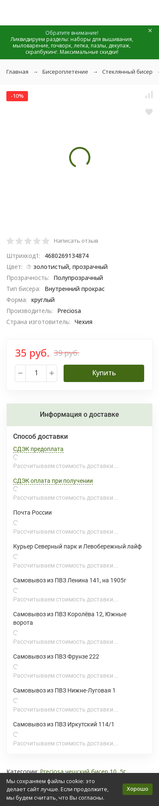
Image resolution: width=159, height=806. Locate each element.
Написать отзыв (76, 240)
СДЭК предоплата (38, 449)
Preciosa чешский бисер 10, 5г (83, 771)
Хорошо (137, 788)
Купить (104, 372)
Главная (17, 71)
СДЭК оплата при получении (53, 480)
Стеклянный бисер (127, 71)
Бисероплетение (65, 71)
